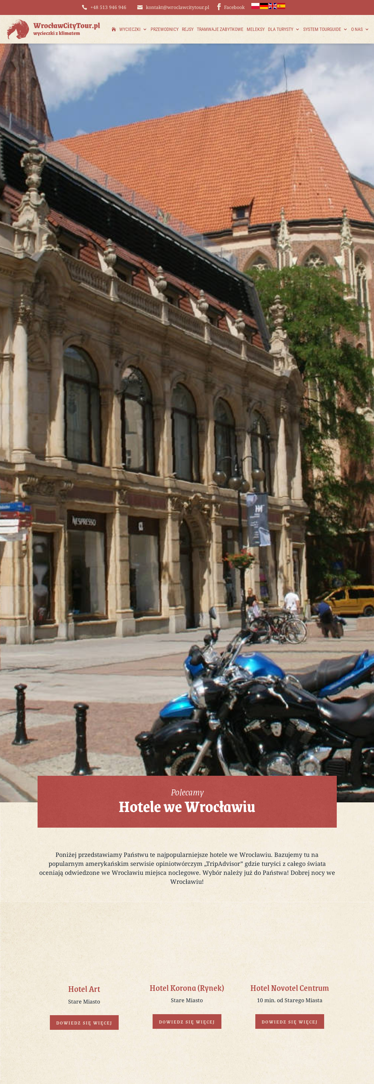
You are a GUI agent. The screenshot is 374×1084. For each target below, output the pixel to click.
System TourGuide (322, 29)
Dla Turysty (280, 29)
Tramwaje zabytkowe (220, 29)
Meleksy (256, 29)
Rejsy (187, 29)
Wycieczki (130, 29)
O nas (357, 29)
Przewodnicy (165, 29)
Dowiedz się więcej (84, 1022)
